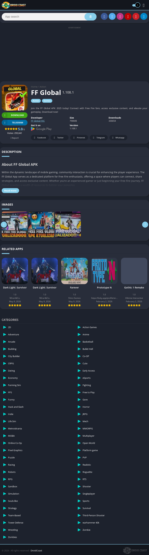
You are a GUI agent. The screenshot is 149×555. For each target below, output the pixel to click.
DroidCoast (36, 550)
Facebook (39, 137)
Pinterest (78, 137)
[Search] (49, 17)
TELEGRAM (12, 122)
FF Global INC (38, 120)
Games (47, 100)
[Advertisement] (74, 54)
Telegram (98, 137)
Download (13, 115)
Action (43, 86)
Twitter (58, 137)
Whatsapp (117, 137)
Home (34, 86)
